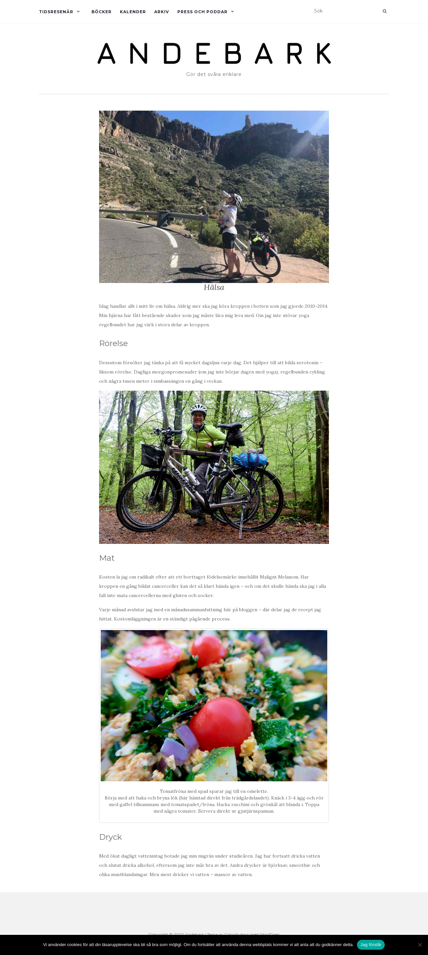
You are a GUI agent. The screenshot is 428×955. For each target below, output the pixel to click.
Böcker (101, 11)
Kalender (133, 11)
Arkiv (161, 11)
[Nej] (419, 944)
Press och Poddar (202, 11)
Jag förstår (370, 944)
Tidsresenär (56, 11)
